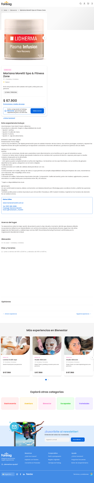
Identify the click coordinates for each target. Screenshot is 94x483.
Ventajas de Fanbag (54, 463)
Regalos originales (54, 460)
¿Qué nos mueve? (31, 456)
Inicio (4, 10)
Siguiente (83, 314)
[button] (44, 38)
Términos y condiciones (81, 474)
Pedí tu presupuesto (54, 456)
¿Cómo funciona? (9, 118)
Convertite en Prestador (32, 463)
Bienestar (13, 10)
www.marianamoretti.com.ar (13, 203)
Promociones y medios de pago (14, 104)
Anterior (10, 314)
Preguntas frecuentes (79, 460)
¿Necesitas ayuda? (9, 464)
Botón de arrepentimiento (80, 463)
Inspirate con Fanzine (31, 460)
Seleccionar (37, 111)
